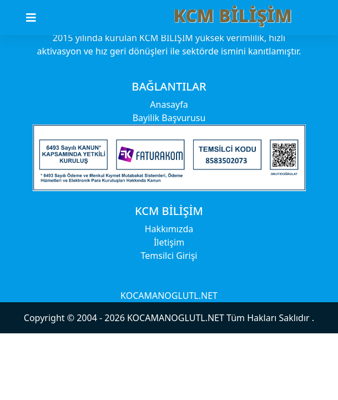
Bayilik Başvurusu (169, 118)
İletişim (169, 242)
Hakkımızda (169, 229)
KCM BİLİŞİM (233, 15)
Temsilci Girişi (169, 255)
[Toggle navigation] (37, 17)
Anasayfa (169, 104)
